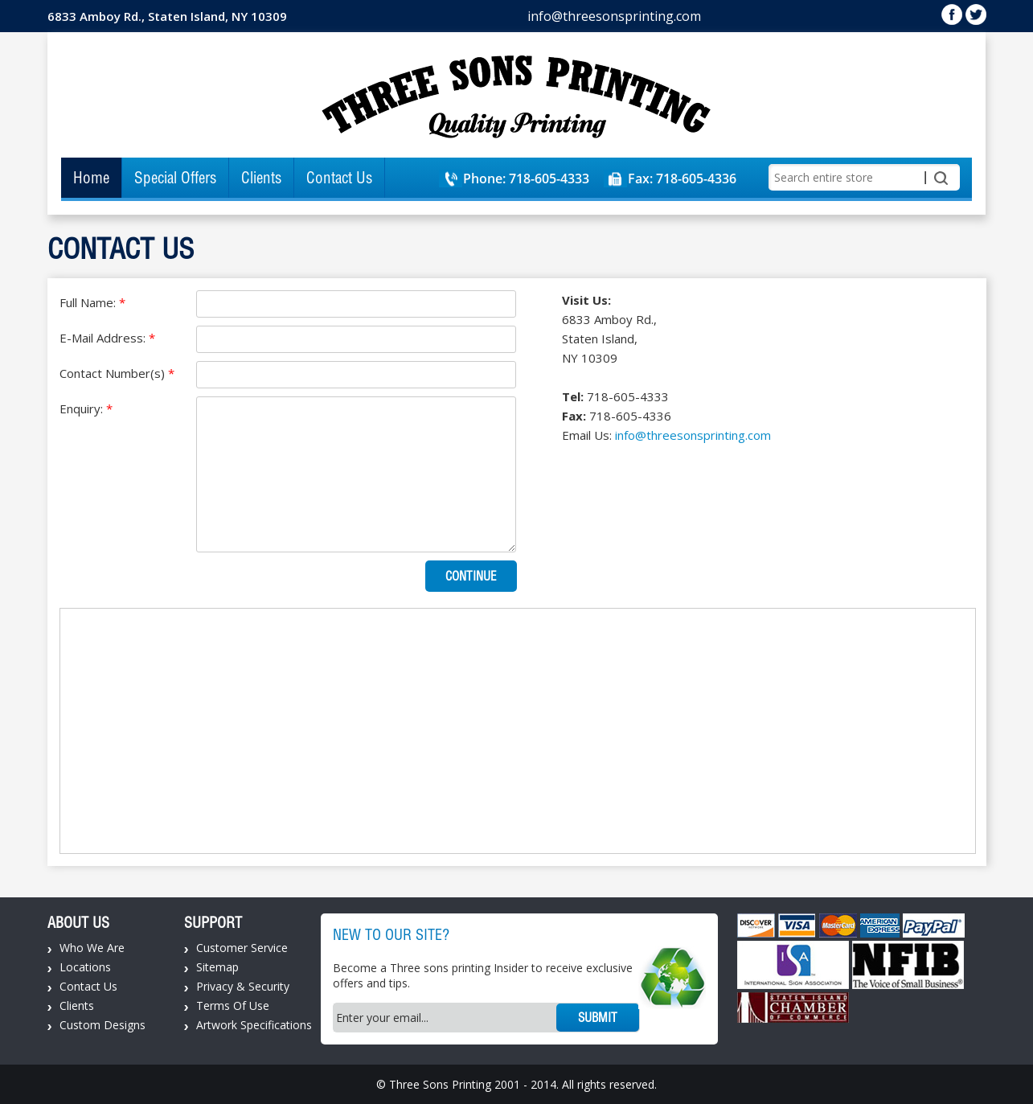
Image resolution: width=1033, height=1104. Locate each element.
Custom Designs (102, 1024)
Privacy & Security (242, 986)
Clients (261, 177)
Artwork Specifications (254, 1024)
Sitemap (217, 967)
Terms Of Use (232, 1005)
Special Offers (175, 177)
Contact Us (339, 177)
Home (91, 177)
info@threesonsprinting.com (614, 16)
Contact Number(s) (116, 373)
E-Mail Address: (107, 338)
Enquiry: (86, 408)
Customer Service (242, 947)
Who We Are (92, 947)
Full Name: (92, 302)
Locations (85, 967)
